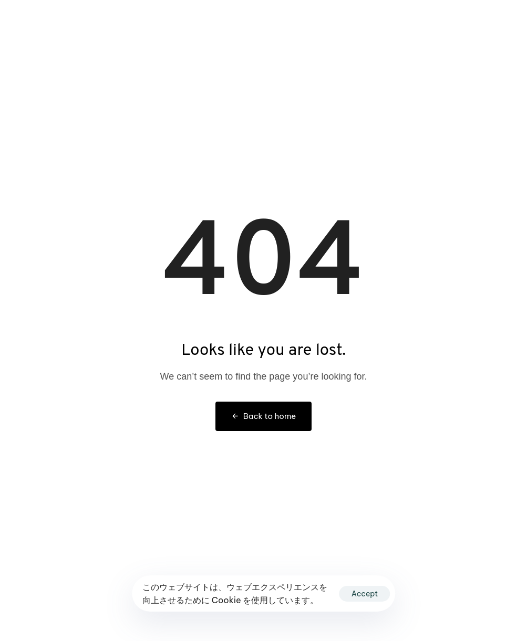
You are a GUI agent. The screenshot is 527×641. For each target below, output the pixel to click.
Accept (365, 593)
